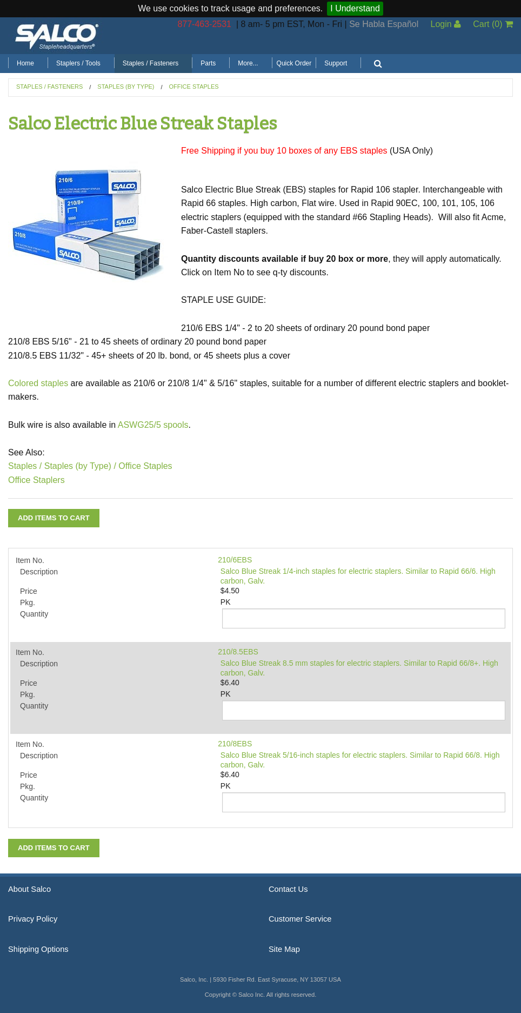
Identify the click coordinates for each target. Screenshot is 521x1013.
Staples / (25, 466)
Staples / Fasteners (150, 63)
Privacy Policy (32, 919)
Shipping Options (38, 949)
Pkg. (27, 602)
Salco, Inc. (56, 35)
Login (445, 24)
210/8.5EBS (238, 651)
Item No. (30, 560)
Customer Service (300, 919)
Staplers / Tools (78, 63)
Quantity (34, 614)
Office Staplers (36, 480)
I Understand (355, 8)
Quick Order (294, 63)
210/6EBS (235, 559)
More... (248, 63)
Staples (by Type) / (80, 466)
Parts (208, 63)
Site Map (284, 949)
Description (39, 571)
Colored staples (38, 383)
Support (335, 63)
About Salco (29, 889)
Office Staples (194, 86)
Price (28, 591)
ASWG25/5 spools (153, 424)
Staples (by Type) (125, 86)
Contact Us (288, 889)
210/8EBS (235, 743)
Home (25, 63)
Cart (493, 24)
